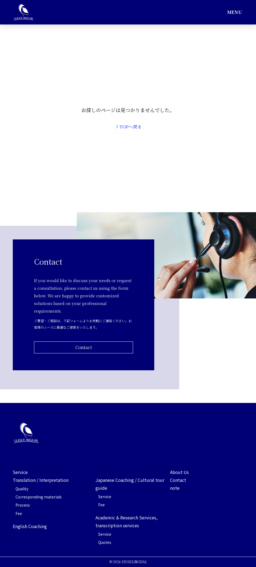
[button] (234, 12)
